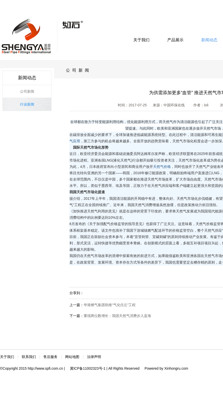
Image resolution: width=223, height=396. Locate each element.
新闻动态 (209, 40)
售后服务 (50, 357)
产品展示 (175, 40)
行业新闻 (27, 104)
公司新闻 (27, 91)
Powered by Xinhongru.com (166, 368)
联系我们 (29, 357)
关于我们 (141, 40)
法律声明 (94, 357)
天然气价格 (162, 167)
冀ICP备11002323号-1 (87, 368)
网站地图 (72, 357)
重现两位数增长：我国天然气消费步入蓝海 (117, 316)
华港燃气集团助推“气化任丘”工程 (110, 305)
